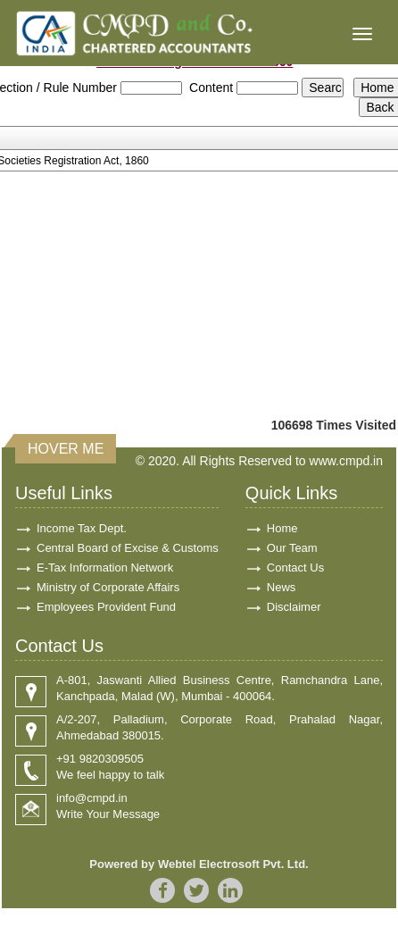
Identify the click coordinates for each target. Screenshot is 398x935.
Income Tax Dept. (82, 528)
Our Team (292, 548)
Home (282, 528)
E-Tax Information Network (105, 567)
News (281, 587)
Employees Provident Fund (106, 607)
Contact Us (295, 567)
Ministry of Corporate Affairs (108, 587)
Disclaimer (294, 607)
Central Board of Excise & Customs (128, 548)
